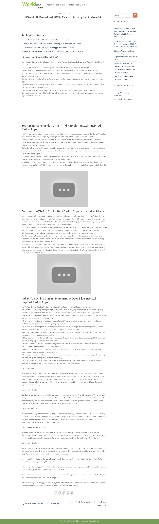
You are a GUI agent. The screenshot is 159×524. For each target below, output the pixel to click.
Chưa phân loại (64, 14)
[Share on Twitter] (60, 493)
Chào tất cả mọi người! (124, 99)
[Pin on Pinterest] (68, 493)
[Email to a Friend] (64, 493)
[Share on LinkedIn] (72, 493)
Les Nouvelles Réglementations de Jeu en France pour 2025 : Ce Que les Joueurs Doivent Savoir (125, 44)
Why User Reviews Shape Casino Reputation (123, 77)
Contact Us (81, 5)
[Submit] (135, 15)
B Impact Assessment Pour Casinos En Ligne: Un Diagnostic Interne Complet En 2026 (125, 55)
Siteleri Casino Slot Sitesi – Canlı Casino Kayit (40, 504)
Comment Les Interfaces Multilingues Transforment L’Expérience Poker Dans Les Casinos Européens (124, 68)
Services (71, 5)
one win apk (33, 427)
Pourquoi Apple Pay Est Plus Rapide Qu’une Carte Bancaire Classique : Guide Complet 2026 (125, 32)
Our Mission (61, 5)
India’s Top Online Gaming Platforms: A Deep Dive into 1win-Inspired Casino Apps (55, 51)
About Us (50, 5)
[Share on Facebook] (56, 493)
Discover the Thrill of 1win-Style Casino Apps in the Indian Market (49, 47)
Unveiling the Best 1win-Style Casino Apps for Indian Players (46, 40)
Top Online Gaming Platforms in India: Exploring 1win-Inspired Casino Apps (52, 44)
